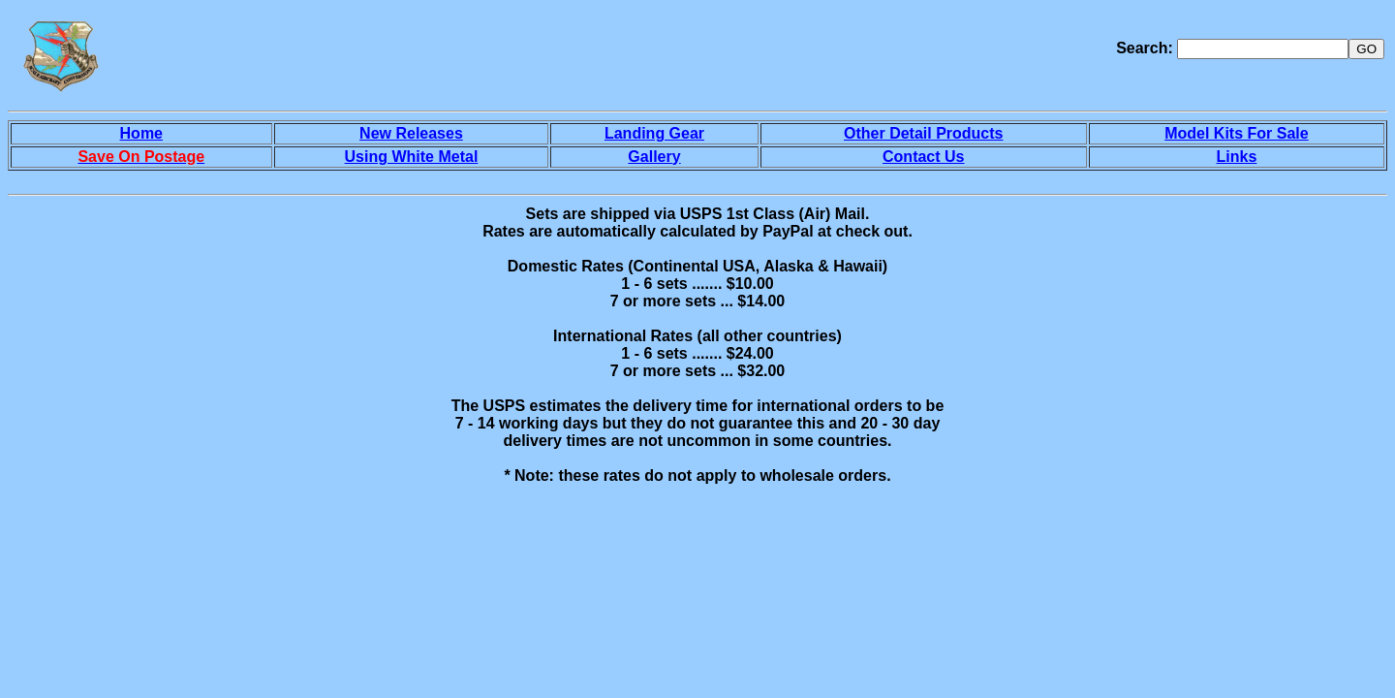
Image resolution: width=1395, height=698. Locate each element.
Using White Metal (412, 156)
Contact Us (923, 156)
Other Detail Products (923, 133)
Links (1237, 156)
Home (141, 133)
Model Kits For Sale (1236, 133)
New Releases (411, 133)
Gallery (654, 156)
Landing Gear (654, 133)
